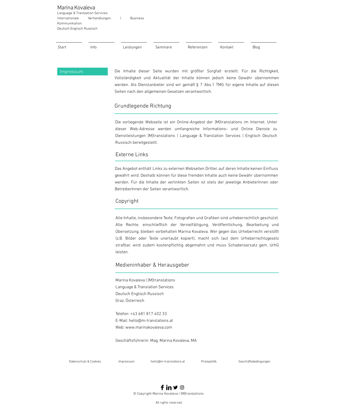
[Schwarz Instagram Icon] (182, 387)
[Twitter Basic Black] (175, 387)
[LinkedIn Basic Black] (169, 387)
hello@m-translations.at (151, 320)
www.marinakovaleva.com (148, 327)
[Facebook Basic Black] (162, 387)
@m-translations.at (171, 362)
